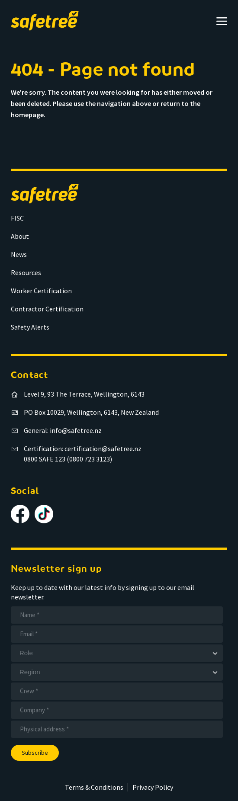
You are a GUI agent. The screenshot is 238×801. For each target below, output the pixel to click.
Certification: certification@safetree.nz (83, 448)
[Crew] (117, 691)
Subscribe (35, 752)
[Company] (117, 710)
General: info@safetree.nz (63, 430)
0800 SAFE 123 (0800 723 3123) (68, 459)
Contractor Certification (47, 308)
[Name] (117, 615)
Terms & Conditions (94, 787)
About (20, 236)
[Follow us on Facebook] (20, 514)
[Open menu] (221, 21)
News (19, 254)
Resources (26, 272)
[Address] (117, 729)
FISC (17, 218)
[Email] (117, 634)
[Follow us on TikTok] (44, 514)
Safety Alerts (30, 327)
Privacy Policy (152, 787)
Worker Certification (41, 290)
